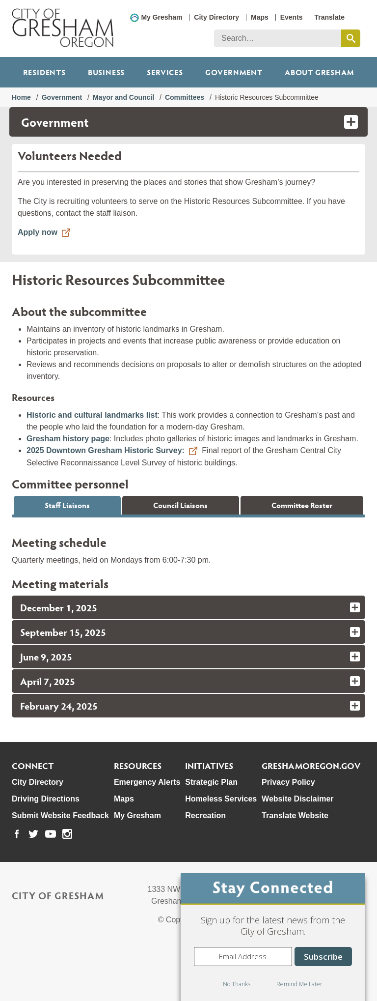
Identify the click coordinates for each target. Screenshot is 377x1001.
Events (291, 17)
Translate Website (295, 869)
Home (21, 97)
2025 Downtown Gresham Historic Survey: (106, 450)
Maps (260, 17)
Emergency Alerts (147, 835)
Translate (330, 17)
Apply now (37, 232)
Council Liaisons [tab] (180, 505)
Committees (184, 97)
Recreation (205, 869)
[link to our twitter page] (33, 887)
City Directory (216, 17)
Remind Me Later (299, 984)
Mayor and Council (123, 97)
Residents (44, 72)
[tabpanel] (188, 543)
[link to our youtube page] (50, 887)
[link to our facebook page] (17, 887)
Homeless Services (221, 852)
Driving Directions (46, 852)
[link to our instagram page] (67, 887)
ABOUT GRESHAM (319, 72)
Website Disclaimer (297, 852)
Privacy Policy (288, 835)
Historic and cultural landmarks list (92, 415)
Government (234, 72)
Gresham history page (68, 438)
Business (106, 72)
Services (165, 72)
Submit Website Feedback (60, 869)
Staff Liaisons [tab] (67, 505)
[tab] (188, 661)
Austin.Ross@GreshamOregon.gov (86, 551)
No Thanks (236, 984)
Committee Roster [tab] (301, 505)
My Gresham (161, 17)
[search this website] (350, 38)
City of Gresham (58, 949)
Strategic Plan (211, 835)
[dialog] (273, 937)
